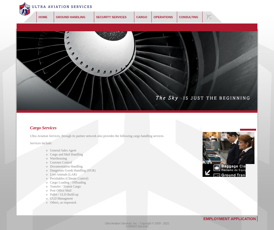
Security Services (111, 17)
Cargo (141, 17)
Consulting (188, 17)
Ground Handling (70, 17)
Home (43, 17)
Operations (163, 17)
